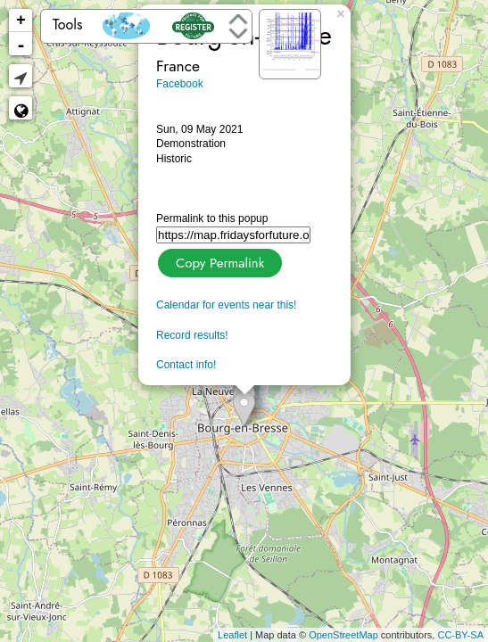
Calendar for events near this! (226, 305)
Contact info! (186, 364)
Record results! (192, 335)
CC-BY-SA (460, 635)
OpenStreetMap (343, 635)
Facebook (179, 84)
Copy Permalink (218, 261)
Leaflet (232, 635)
